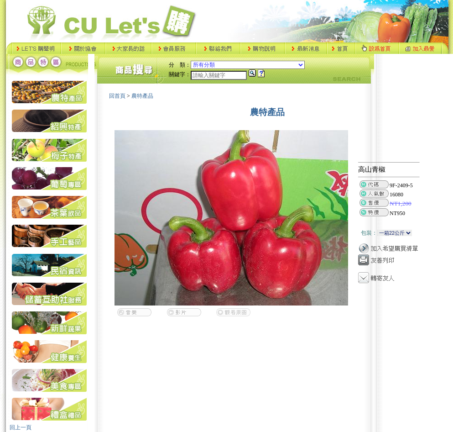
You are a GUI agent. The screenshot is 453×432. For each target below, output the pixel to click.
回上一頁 (20, 427)
